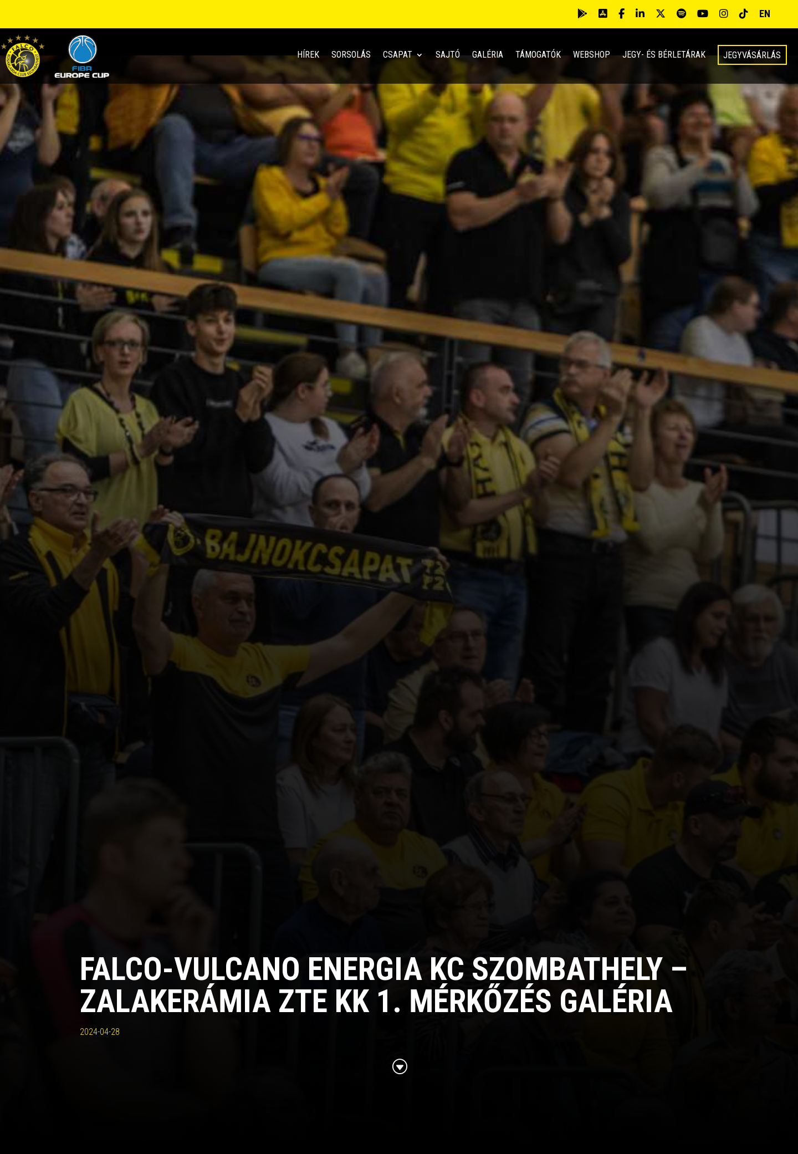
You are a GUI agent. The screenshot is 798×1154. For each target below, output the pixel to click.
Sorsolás (351, 55)
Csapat (397, 55)
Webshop (591, 55)
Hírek (308, 55)
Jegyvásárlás (752, 55)
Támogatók (538, 55)
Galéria (487, 55)
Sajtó (448, 55)
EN (764, 13)
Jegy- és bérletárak (663, 55)
